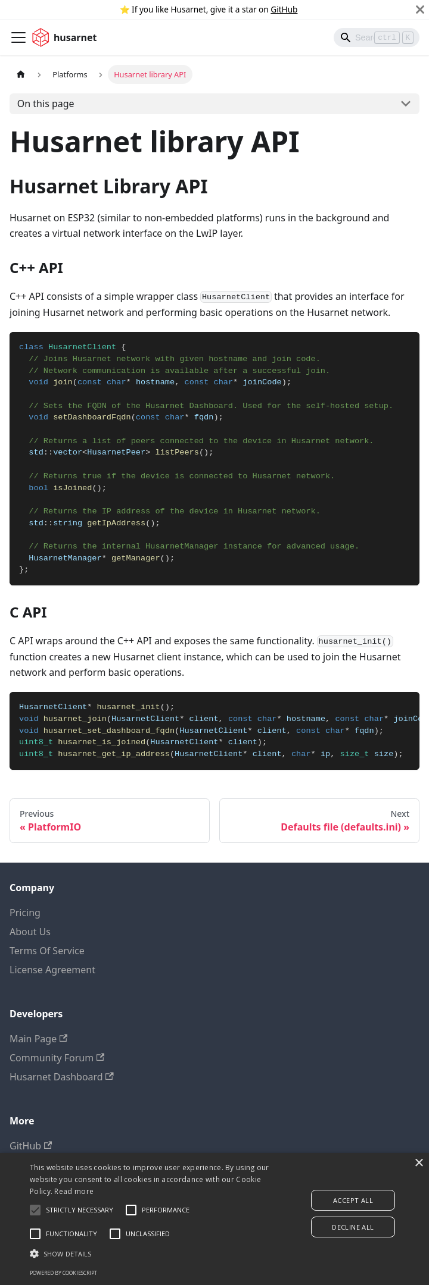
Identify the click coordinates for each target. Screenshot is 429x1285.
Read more (74, 1191)
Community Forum (57, 1057)
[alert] (214, 1219)
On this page (45, 103)
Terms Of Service (47, 950)
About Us (30, 931)
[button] (150, 1253)
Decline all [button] (353, 1227)
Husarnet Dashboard (62, 1076)
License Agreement (52, 969)
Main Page (38, 1038)
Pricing (25, 912)
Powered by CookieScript (63, 1273)
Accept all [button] (353, 1200)
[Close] (420, 9)
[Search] (376, 37)
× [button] (418, 1163)
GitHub (284, 9)
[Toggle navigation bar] (18, 37)
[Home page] (21, 74)
